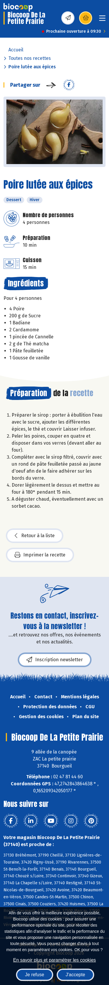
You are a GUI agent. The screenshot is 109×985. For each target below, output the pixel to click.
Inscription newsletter (54, 660)
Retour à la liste (35, 536)
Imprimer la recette (40, 555)
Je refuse (34, 974)
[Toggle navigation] (102, 20)
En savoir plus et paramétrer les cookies (54, 960)
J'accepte (75, 974)
